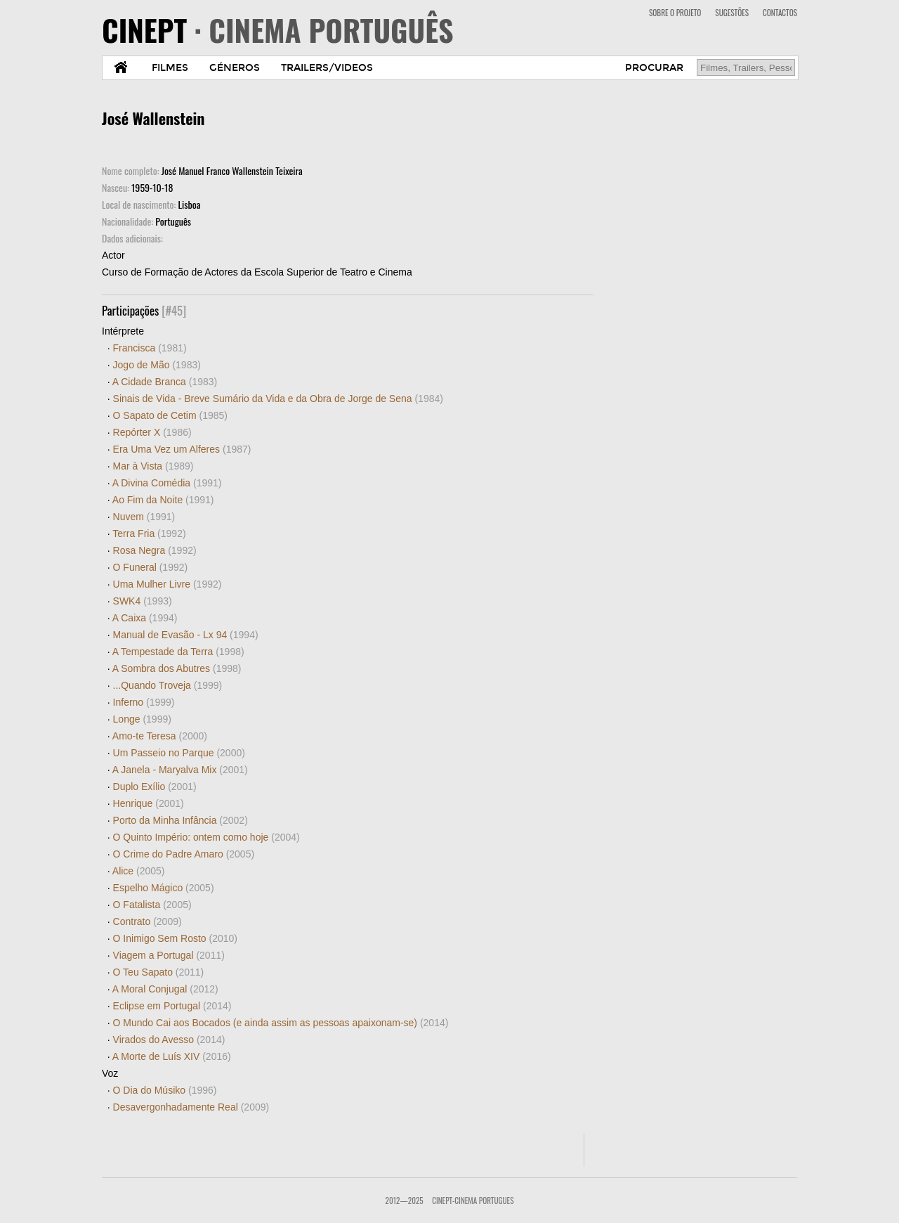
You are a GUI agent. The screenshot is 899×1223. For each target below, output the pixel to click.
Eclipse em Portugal (172, 1005)
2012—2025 (405, 1200)
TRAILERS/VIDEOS (327, 68)
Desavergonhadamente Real (191, 1107)
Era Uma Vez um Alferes (182, 449)
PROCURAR (654, 68)
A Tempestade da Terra (178, 651)
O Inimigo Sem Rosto (175, 938)
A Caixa (145, 617)
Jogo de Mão (157, 364)
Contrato (147, 921)
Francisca (150, 348)
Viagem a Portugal (169, 955)
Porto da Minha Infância (180, 820)
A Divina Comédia (167, 482)
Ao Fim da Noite (163, 499)
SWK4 (142, 601)
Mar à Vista (153, 466)
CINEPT (278, 29)
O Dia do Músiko (165, 1090)
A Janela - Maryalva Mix (180, 769)
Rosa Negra (155, 550)
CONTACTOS (780, 12)
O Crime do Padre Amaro (184, 854)
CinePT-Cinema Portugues (472, 1200)
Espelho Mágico (163, 887)
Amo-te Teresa (159, 736)
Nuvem (144, 516)
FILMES (170, 68)
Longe (142, 719)
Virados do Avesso (169, 1039)
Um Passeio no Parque (179, 752)
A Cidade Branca (164, 381)
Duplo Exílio (155, 786)
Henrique (148, 803)
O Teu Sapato (158, 972)
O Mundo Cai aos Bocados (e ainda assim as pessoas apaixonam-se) (281, 1022)
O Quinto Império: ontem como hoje (206, 837)
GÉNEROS (234, 68)
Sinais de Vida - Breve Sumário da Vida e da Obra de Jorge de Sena (278, 398)
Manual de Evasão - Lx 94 (185, 634)
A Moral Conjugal (165, 989)
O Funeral (150, 567)
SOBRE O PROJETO (675, 12)
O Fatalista (152, 904)
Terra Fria (148, 533)
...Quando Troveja (168, 685)
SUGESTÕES (732, 12)
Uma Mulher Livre (167, 584)
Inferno (144, 702)
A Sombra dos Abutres (177, 668)
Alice (138, 870)
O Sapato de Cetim (170, 415)
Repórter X (152, 432)
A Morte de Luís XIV (171, 1056)
